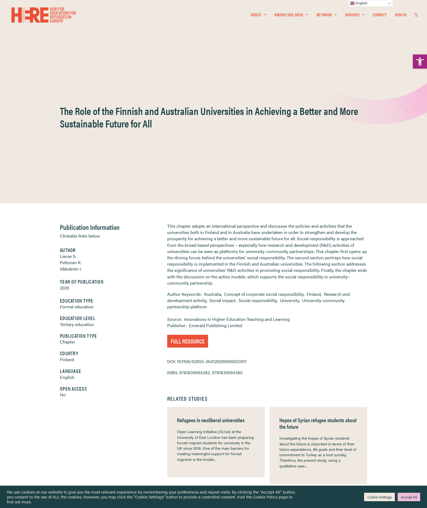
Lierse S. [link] (68, 131)
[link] (420, 61)
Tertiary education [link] (77, 199)
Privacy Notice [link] (229, 411)
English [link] (67, 252)
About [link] (258, 15)
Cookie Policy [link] (265, 497)
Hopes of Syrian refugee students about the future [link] (317, 298)
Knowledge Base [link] (291, 15)
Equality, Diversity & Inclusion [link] (241, 424)
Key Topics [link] (226, 459)
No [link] (63, 270)
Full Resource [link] (188, 216)
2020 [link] (64, 163)
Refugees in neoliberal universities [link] (211, 295)
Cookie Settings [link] (379, 497)
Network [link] (326, 15)
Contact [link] (379, 15)
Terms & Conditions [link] (233, 417)
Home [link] (24, 411)
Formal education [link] (76, 182)
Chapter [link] (67, 217)
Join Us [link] (401, 15)
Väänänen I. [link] (70, 144)
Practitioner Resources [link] (236, 452)
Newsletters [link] (32, 435)
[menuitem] (258, 15)
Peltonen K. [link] (71, 138)
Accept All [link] (409, 497)
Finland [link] (67, 235)
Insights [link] (354, 15)
